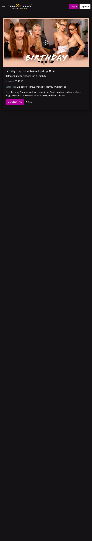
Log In (74, 6)
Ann (36, 92)
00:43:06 (19, 81)
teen (45, 95)
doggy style (11, 95)
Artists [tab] (29, 102)
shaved (78, 92)
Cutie (52, 92)
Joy (41, 92)
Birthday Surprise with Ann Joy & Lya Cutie (30, 71)
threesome (27, 95)
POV (55, 87)
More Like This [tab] (15, 102)
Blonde (37, 87)
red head (52, 95)
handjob (60, 92)
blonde (61, 95)
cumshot (38, 95)
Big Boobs (22, 87)
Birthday (15, 92)
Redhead (61, 87)
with (31, 92)
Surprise (24, 92)
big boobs (69, 92)
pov (19, 95)
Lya (47, 92)
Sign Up (85, 6)
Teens (30, 87)
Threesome (46, 87)
